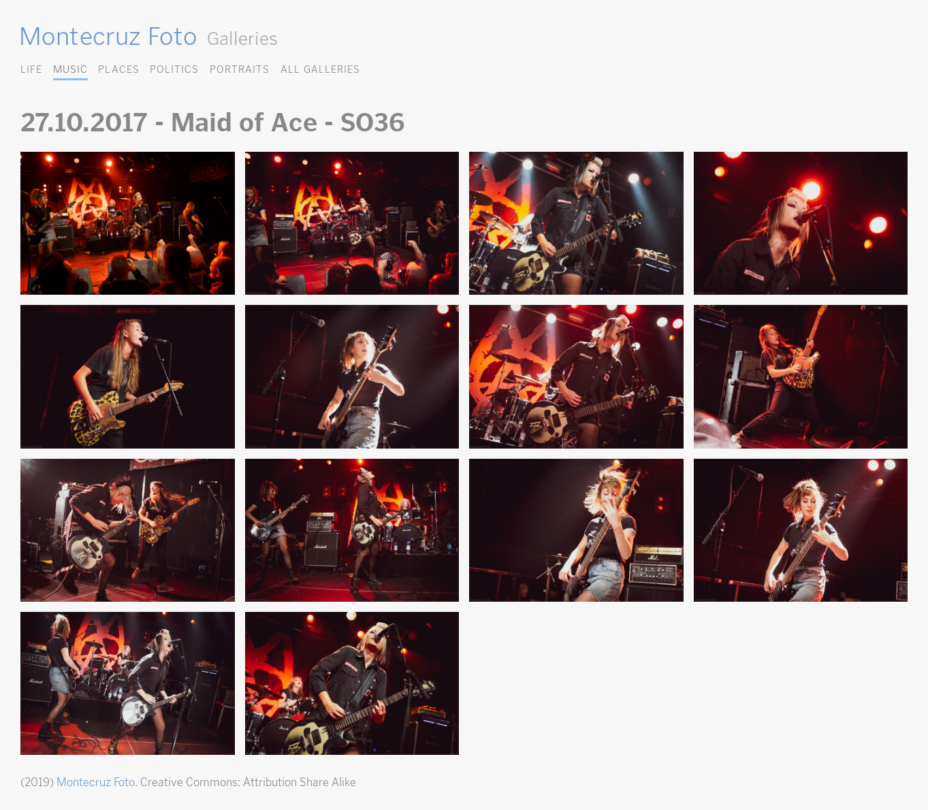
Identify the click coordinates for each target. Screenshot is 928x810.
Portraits (240, 69)
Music (70, 69)
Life (31, 69)
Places (118, 69)
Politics (174, 69)
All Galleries (320, 69)
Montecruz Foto (108, 36)
